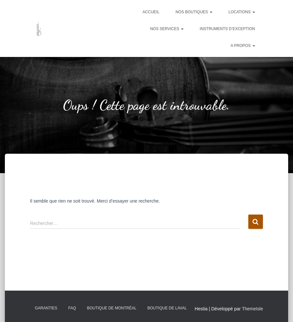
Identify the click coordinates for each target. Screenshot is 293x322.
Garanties (46, 308)
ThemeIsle (252, 308)
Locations (242, 12)
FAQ (72, 308)
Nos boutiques (193, 12)
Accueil (150, 12)
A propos (243, 45)
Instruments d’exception (227, 29)
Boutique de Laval (167, 308)
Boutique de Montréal (112, 308)
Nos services (167, 29)
